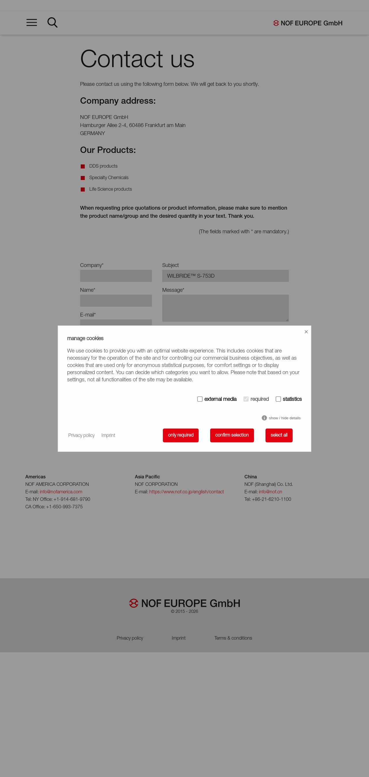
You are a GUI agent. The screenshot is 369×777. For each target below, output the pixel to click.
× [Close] (306, 332)
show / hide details (285, 418)
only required (180, 435)
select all (279, 435)
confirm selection (232, 435)
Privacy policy (81, 435)
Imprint (108, 435)
